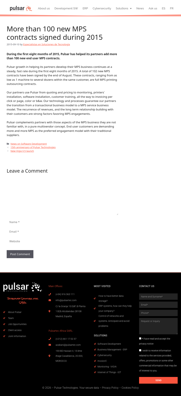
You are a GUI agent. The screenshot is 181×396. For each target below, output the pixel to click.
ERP (85, 8)
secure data (92, 387)
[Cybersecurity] (95, 355)
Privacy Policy (110, 387)
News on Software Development (29, 143)
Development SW (66, 8)
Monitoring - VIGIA (107, 366)
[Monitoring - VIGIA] (95, 366)
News (140, 8)
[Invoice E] (95, 361)
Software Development (109, 344)
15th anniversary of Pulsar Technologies (33, 147)
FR (171, 8)
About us (44, 8)
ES (163, 8)
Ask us (153, 8)
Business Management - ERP (112, 349)
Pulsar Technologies (66, 387)
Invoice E (102, 361)
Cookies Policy (130, 387)
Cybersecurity (102, 8)
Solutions (124, 8)
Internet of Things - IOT (109, 372)
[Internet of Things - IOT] (95, 372)
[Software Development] (95, 344)
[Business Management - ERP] (95, 349)
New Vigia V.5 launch (22, 151)
